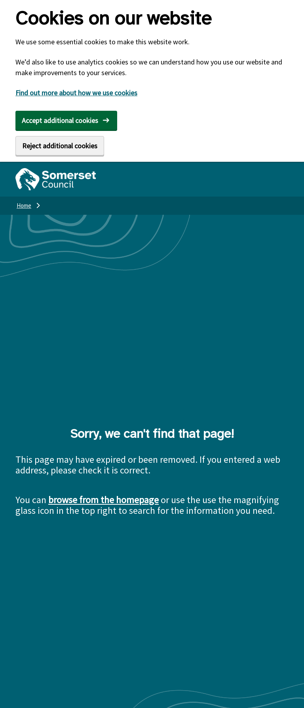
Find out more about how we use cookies (76, 92)
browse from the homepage (103, 500)
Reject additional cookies (59, 145)
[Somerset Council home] (55, 179)
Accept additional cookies (60, 120)
